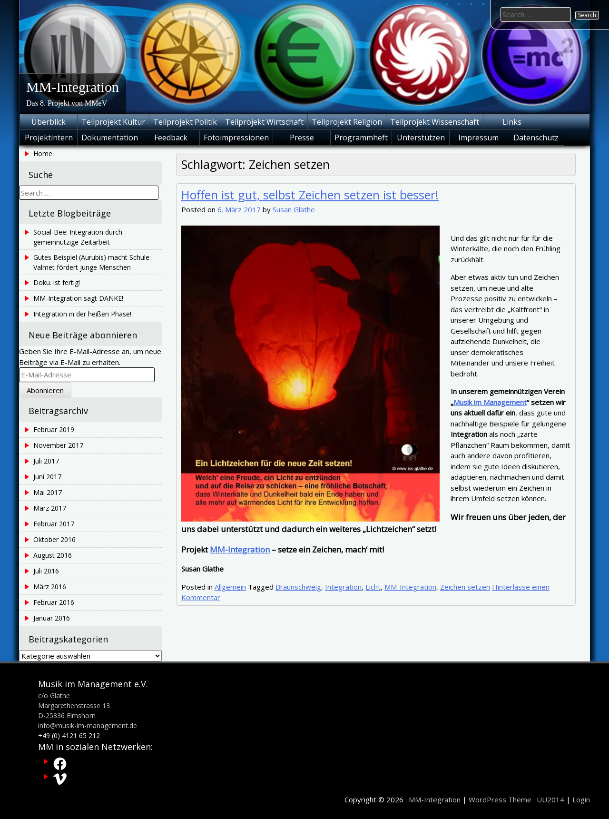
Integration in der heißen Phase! (82, 313)
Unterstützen (421, 137)
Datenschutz (536, 137)
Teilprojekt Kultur (113, 122)
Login (581, 799)
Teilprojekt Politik (185, 122)
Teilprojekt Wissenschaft (434, 122)
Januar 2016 (51, 617)
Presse (302, 137)
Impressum (478, 137)
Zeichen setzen (465, 587)
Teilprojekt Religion (347, 122)
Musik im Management (490, 402)
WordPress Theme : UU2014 (516, 799)
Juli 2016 (46, 570)
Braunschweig (298, 587)
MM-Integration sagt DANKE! (78, 298)
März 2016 (49, 586)
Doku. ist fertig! (56, 282)
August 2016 (52, 555)
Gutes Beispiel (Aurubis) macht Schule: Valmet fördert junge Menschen (92, 262)
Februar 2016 (53, 602)
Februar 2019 (53, 429)
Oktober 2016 (54, 539)
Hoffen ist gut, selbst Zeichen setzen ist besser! (310, 195)
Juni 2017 (47, 476)
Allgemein (230, 587)
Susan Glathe (294, 209)
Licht (373, 587)
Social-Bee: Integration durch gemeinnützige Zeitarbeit (77, 237)
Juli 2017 (46, 460)
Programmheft (361, 137)
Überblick (48, 122)
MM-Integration (72, 87)
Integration (343, 587)
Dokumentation (109, 137)
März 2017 (49, 508)
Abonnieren (45, 390)
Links (511, 122)
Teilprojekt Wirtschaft (264, 122)
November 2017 (58, 445)
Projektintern (49, 137)
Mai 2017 (47, 492)
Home (42, 153)
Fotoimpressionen (236, 137)
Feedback (170, 137)
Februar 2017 (53, 523)
